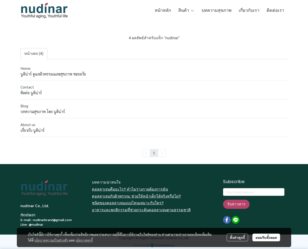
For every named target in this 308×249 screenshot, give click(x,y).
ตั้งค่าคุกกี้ (237, 237)
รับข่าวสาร (236, 204)
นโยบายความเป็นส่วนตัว (51, 240)
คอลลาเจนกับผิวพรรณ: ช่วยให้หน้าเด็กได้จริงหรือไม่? (136, 196)
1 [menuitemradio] (154, 153)
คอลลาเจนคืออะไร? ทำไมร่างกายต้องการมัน (130, 189)
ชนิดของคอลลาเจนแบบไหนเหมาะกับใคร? (128, 203)
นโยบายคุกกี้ (84, 240)
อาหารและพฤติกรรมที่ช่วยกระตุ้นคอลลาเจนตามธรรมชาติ (141, 210)
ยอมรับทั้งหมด (266, 237)
